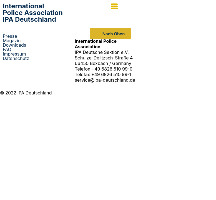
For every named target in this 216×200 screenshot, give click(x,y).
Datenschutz (16, 58)
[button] (162, 7)
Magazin (12, 40)
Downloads (14, 45)
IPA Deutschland (33, 12)
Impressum (14, 54)
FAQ (7, 49)
